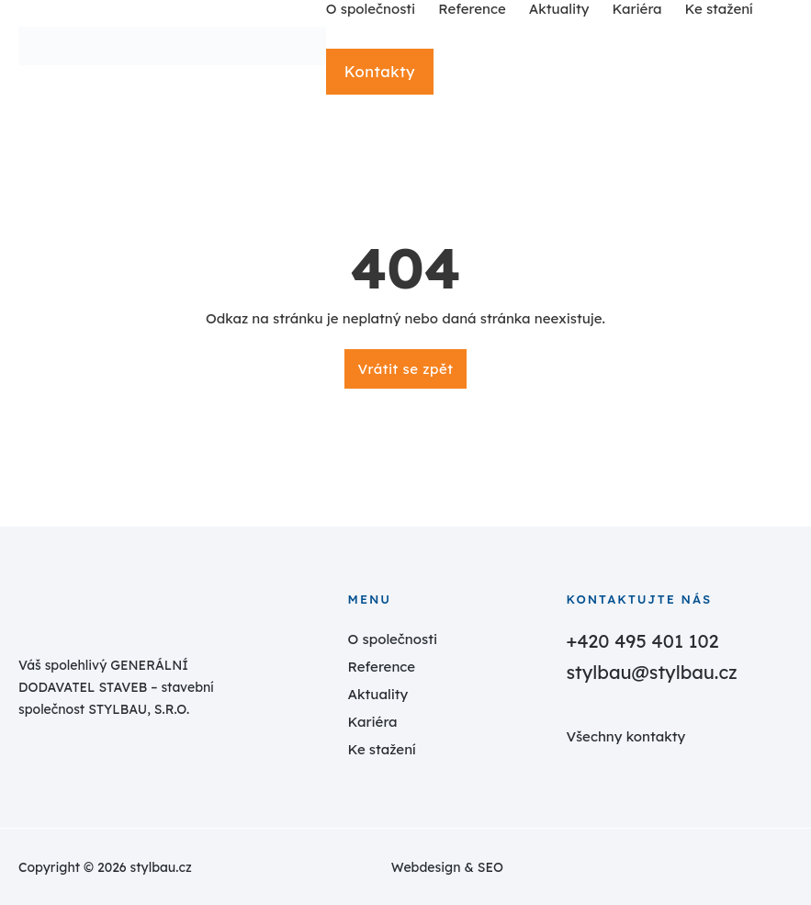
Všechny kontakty (625, 736)
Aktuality (378, 694)
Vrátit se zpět (406, 369)
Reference (382, 666)
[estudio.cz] (655, 867)
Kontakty (378, 71)
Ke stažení (382, 749)
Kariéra (373, 721)
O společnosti (393, 639)
